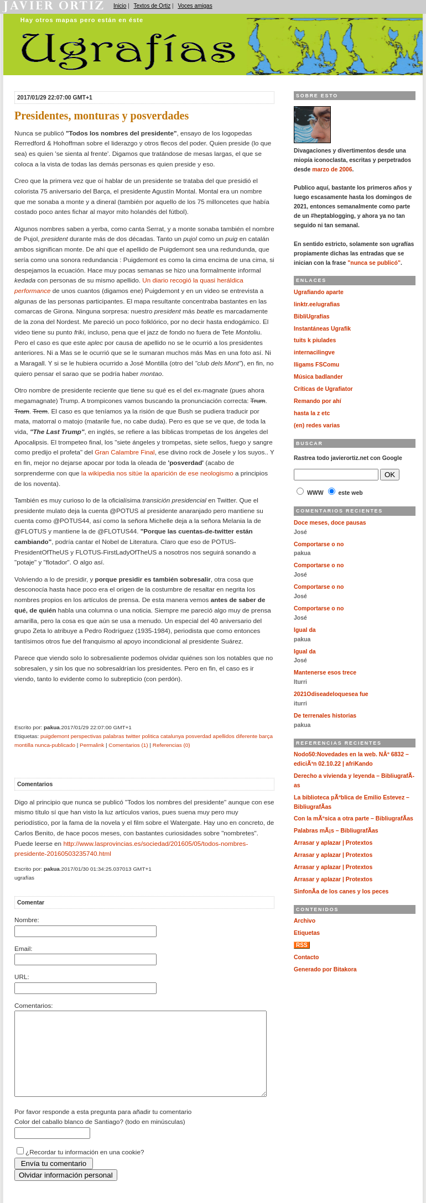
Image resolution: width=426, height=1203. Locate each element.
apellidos (224, 736)
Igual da (305, 630)
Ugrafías (174, 18)
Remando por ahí (317, 401)
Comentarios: (33, 1005)
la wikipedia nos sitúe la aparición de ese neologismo (157, 473)
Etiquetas (307, 933)
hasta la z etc (312, 413)
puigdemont (54, 736)
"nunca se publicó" (374, 263)
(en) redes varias (317, 425)
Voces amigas (195, 6)
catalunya (172, 736)
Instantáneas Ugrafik (322, 329)
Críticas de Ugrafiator (323, 389)
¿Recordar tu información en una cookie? (84, 1168)
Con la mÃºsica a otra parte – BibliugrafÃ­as (353, 818)
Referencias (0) (171, 745)
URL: (21, 976)
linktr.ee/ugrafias (317, 304)
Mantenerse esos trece (325, 673)
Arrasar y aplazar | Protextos (333, 843)
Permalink (92, 745)
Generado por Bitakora (325, 969)
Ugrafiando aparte (319, 292)
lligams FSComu (316, 365)
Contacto (306, 957)
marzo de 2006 (332, 169)
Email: (23, 948)
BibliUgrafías (312, 316)
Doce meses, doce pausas (330, 523)
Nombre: (26, 919)
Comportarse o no (319, 544)
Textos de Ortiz (152, 6)
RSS (302, 945)
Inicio (119, 6)
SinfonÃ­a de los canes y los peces (341, 891)
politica (150, 736)
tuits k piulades (315, 340)
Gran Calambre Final (124, 452)
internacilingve (314, 352)
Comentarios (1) (128, 745)
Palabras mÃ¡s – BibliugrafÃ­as (336, 831)
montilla (23, 745)
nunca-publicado (55, 745)
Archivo (304, 921)
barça (266, 736)
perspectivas (86, 736)
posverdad (198, 736)
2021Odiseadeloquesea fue (331, 694)
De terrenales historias (325, 716)
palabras (113, 736)
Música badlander (318, 377)
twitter (133, 736)
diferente (247, 736)
